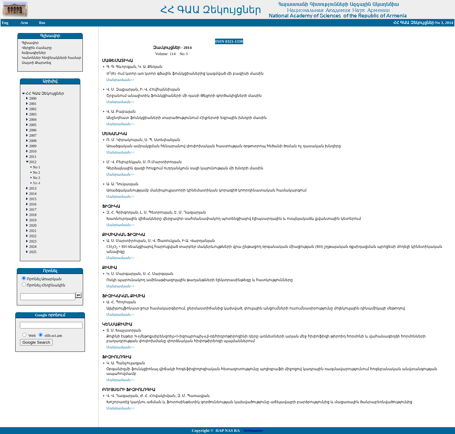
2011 (32, 157)
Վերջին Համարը (37, 48)
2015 (32, 199)
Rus (42, 23)
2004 (32, 120)
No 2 (36, 173)
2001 (32, 104)
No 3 (36, 178)
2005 (32, 125)
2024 (32, 247)
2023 (32, 241)
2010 (32, 151)
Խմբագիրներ (34, 52)
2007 (32, 136)
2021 (32, 231)
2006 (32, 130)
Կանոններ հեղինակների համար (51, 57)
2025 (32, 252)
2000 (32, 99)
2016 (32, 204)
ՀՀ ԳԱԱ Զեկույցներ (45, 94)
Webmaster (254, 430)
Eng (5, 23)
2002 (32, 109)
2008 (32, 141)
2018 (32, 215)
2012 (32, 162)
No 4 (36, 183)
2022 (32, 236)
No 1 (36, 167)
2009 (32, 146)
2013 (32, 188)
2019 (32, 220)
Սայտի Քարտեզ (36, 62)
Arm (24, 23)
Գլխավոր (30, 43)
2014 (32, 194)
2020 (32, 226)
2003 (32, 114)
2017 (32, 210)
